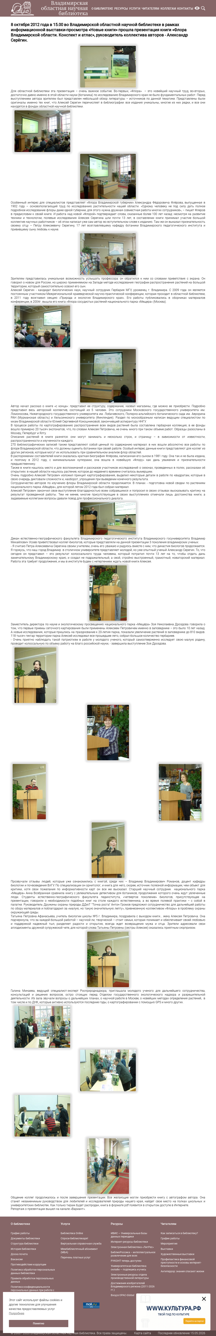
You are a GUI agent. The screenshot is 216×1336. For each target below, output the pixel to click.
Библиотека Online (72, 1233)
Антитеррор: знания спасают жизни (182, 1271)
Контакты (185, 8)
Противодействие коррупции (28, 1264)
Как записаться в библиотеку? (179, 1233)
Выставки (167, 1248)
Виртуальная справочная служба (81, 1243)
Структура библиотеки (24, 1243)
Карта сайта (142, 1333)
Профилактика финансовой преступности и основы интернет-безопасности (181, 1262)
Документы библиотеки (25, 1238)
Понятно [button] (38, 1323)
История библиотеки (23, 1248)
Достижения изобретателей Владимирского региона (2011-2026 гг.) (133, 1286)
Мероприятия (169, 1243)
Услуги (134, 8)
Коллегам (168, 8)
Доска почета (19, 1254)
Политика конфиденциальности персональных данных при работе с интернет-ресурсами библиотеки (32, 1290)
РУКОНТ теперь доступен (126, 1260)
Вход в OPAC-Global (122, 1295)
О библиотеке (102, 8)
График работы (20, 1233)
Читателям (150, 8)
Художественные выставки (177, 1254)
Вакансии (17, 1259)
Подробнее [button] (16, 1313)
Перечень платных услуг (76, 1257)
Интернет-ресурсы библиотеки (129, 1241)
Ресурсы (121, 8)
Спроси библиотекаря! (74, 1238)
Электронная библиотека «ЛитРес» (132, 1247)
